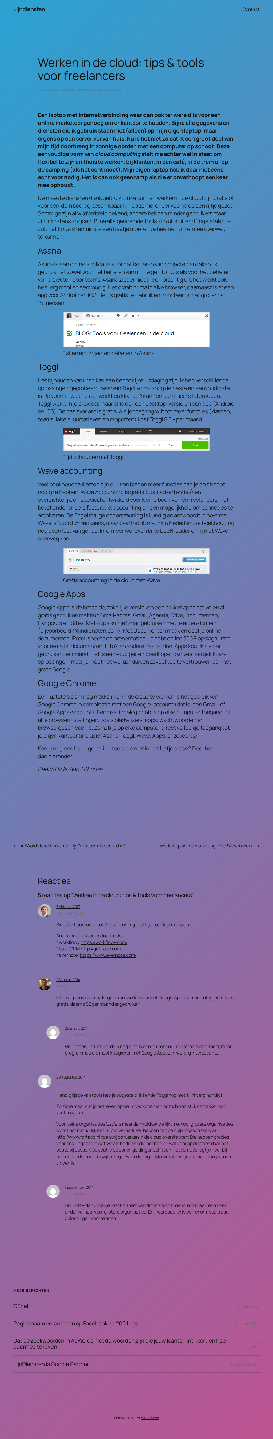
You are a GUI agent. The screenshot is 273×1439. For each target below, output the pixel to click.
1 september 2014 (79, 1187)
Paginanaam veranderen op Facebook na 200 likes (75, 1323)
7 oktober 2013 (68, 906)
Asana (45, 264)
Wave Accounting (102, 492)
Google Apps (53, 607)
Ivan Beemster (79, 89)
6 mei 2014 (255, 1344)
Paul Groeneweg (70, 913)
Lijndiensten (29, 9)
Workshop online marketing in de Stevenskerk (206, 845)
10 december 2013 (245, 1364)
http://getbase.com (101, 948)
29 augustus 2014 (70, 1077)
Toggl (129, 388)
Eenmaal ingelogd (118, 712)
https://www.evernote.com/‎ (108, 955)
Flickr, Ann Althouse (78, 769)
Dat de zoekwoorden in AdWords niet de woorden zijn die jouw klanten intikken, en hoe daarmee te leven (119, 1343)
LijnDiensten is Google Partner (51, 1364)
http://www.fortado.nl (78, 1137)
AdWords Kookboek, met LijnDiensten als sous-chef (73, 845)
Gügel (20, 1306)
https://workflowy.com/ (104, 942)
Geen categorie (108, 89)
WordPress (150, 1417)
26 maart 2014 (68, 979)
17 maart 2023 (248, 1306)
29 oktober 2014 (246, 1323)
